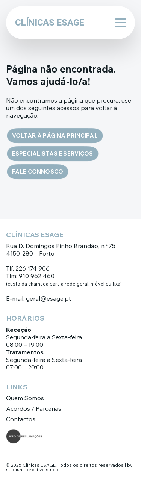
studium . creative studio (33, 469)
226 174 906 (32, 268)
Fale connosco (37, 171)
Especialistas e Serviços (52, 153)
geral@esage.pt (48, 298)
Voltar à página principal (55, 135)
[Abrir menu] (118, 22)
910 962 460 (37, 276)
